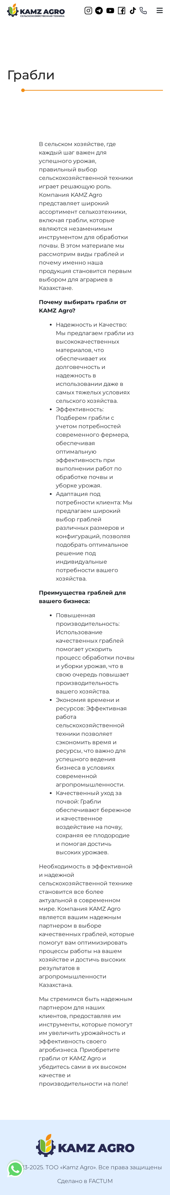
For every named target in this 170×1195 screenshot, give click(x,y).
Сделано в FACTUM (85, 1181)
